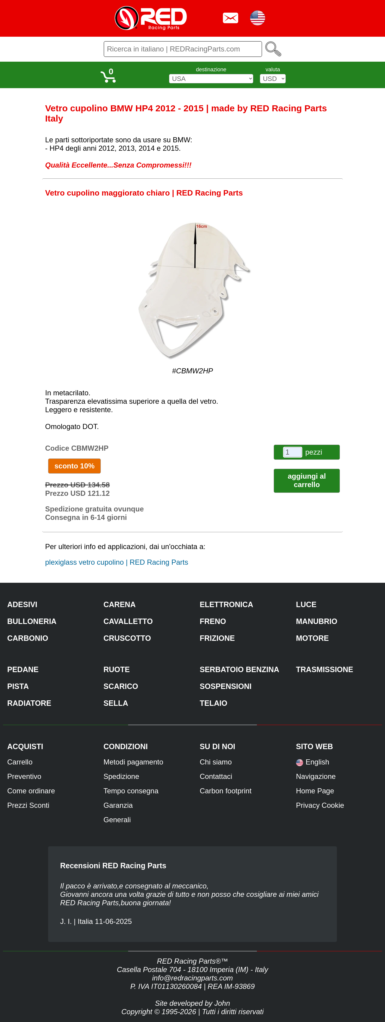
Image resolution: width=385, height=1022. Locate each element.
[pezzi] (293, 452)
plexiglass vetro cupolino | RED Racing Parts (116, 562)
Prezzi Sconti (28, 805)
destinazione (211, 69)
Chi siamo (216, 762)
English (317, 762)
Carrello (19, 762)
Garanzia (118, 805)
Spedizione (121, 776)
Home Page (315, 791)
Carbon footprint (225, 791)
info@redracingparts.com (192, 978)
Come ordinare (31, 791)
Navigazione (316, 776)
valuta (273, 69)
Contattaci (216, 776)
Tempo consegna (131, 791)
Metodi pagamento (133, 762)
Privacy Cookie (320, 805)
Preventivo (24, 776)
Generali (117, 820)
